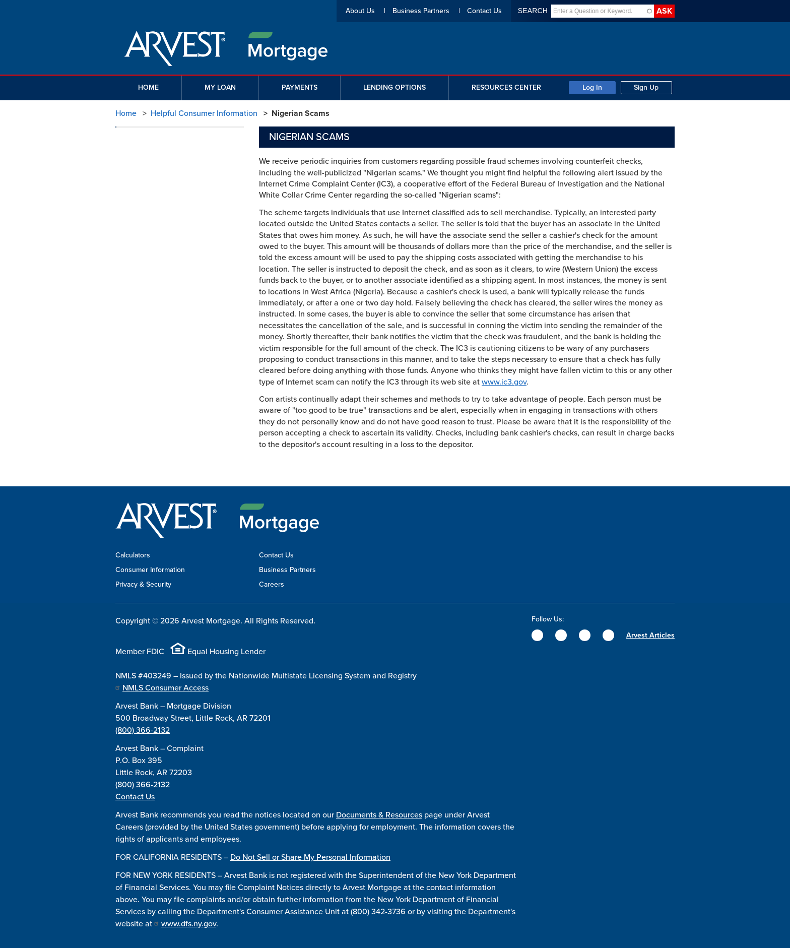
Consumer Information (150, 569)
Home (126, 113)
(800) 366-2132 (142, 730)
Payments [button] (299, 87)
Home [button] (148, 87)
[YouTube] (608, 635)
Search (533, 11)
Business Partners (420, 11)
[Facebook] (537, 635)
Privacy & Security (143, 584)
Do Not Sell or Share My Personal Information (310, 857)
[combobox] (598, 11)
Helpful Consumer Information (204, 113)
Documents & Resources (379, 815)
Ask (664, 11)
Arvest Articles (650, 635)
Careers (271, 584)
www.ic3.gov (504, 382)
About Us (360, 11)
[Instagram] (584, 635)
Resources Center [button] (506, 87)
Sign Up (646, 87)
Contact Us (484, 11)
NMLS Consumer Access (165, 688)
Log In (592, 87)
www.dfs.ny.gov (188, 924)
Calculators (132, 555)
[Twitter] (561, 635)
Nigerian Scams (148, 160)
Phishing (137, 180)
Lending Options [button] (394, 87)
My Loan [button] (220, 87)
